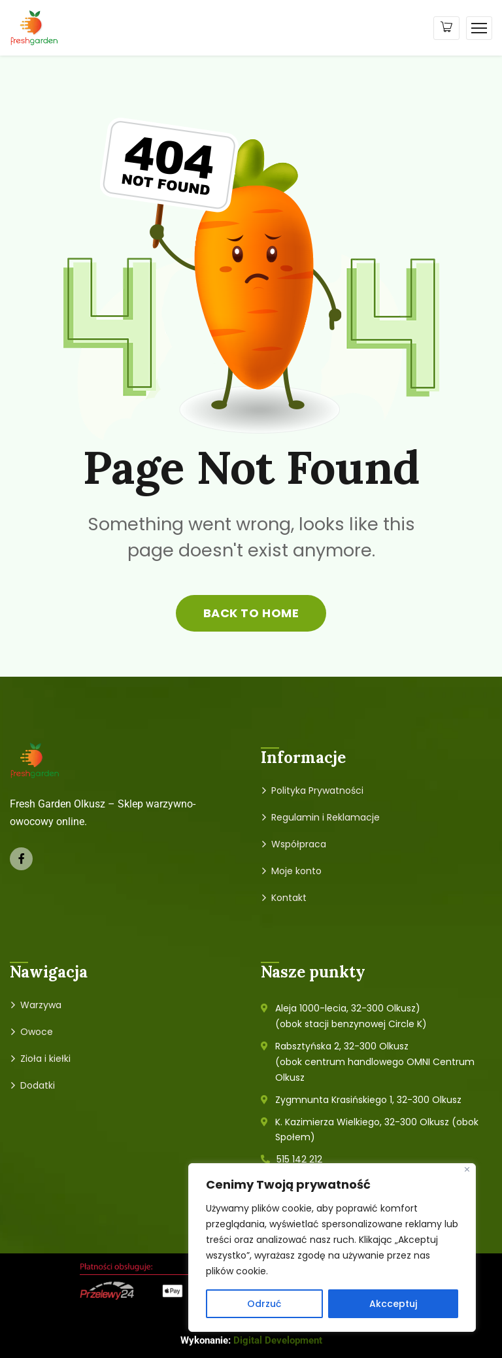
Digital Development (277, 1340)
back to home (251, 613)
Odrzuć (264, 1303)
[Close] (467, 1169)
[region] (332, 1247)
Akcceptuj (393, 1303)
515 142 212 (299, 1159)
